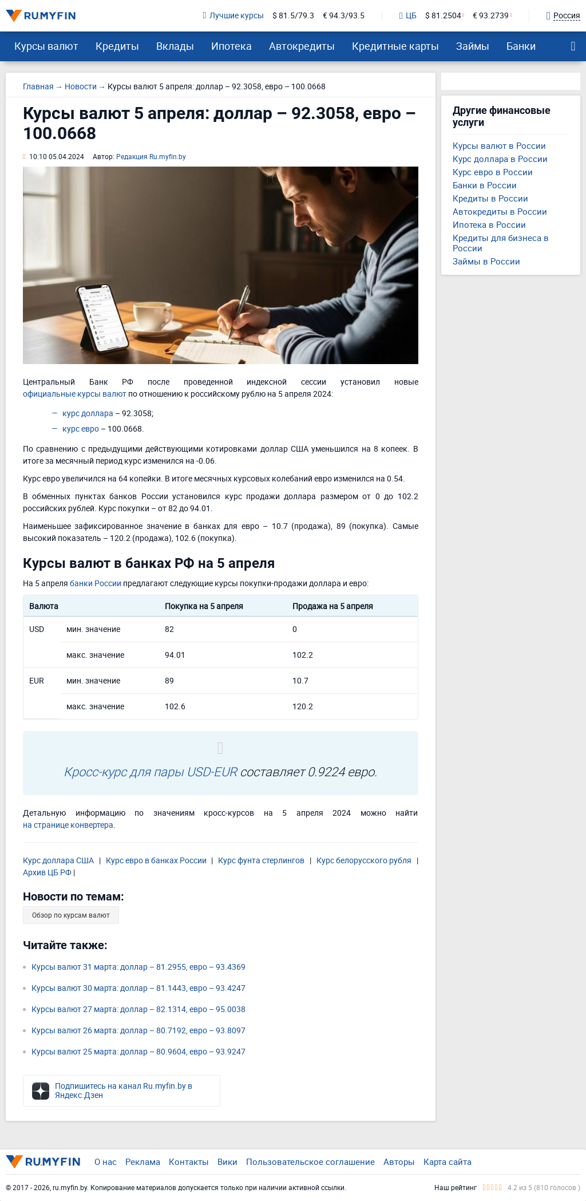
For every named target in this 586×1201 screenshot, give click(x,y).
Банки (521, 46)
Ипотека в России (489, 224)
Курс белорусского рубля (363, 860)
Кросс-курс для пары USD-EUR (150, 771)
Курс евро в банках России (156, 860)
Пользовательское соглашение (310, 1161)
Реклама (142, 1161)
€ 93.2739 (491, 16)
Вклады (175, 46)
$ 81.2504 (443, 16)
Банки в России (485, 185)
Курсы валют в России (499, 145)
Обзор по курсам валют (71, 914)
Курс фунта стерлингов (261, 860)
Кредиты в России (490, 198)
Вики (227, 1161)
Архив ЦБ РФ (47, 872)
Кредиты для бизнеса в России (501, 242)
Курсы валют (46, 46)
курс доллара (87, 413)
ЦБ (408, 16)
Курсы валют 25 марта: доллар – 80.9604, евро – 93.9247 (138, 1051)
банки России (95, 583)
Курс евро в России (493, 172)
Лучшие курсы (233, 16)
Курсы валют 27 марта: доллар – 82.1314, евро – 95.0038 (138, 1009)
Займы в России (486, 261)
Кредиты (117, 46)
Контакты (189, 1161)
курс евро (80, 428)
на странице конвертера (68, 824)
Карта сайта (447, 1161)
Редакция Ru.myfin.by (151, 156)
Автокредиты (302, 46)
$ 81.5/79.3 (293, 16)
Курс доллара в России (500, 158)
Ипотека (231, 46)
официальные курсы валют (74, 393)
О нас (105, 1161)
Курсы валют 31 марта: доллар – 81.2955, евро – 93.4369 (138, 966)
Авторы (399, 1161)
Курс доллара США (58, 860)
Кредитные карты (395, 46)
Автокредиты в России (500, 211)
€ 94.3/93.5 (344, 16)
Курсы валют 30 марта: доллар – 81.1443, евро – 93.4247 (138, 987)
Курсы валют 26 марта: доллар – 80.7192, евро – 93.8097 (138, 1030)
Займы (472, 46)
